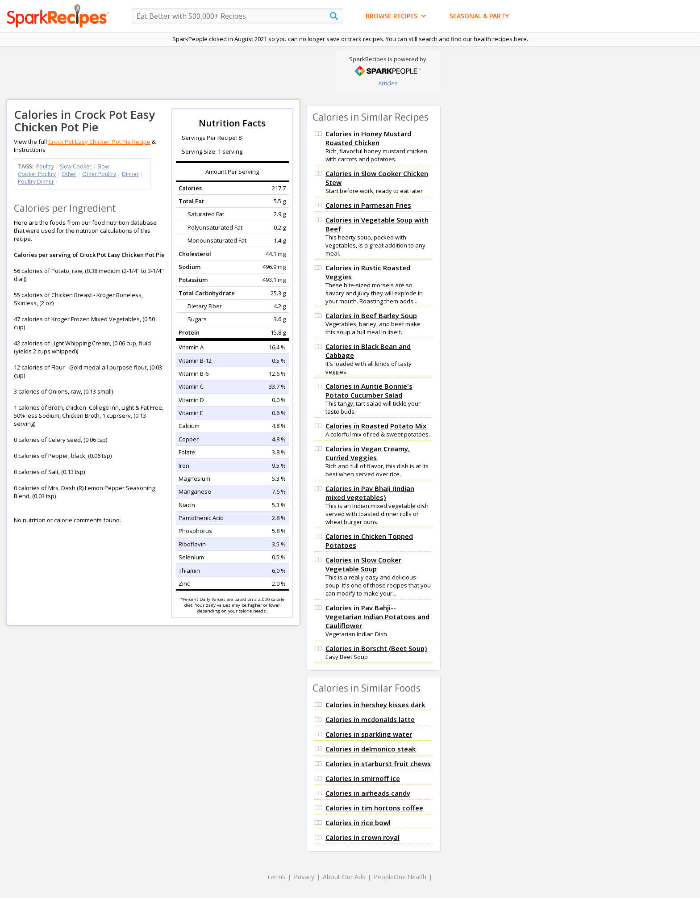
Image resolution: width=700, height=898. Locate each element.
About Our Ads (344, 877)
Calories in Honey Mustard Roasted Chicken (368, 138)
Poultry (45, 166)
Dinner (130, 174)
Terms (276, 877)
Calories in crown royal (362, 837)
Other (69, 174)
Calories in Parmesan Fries (368, 205)
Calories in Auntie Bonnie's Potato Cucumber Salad (368, 390)
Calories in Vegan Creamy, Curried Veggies (367, 453)
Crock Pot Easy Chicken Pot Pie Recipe (99, 142)
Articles (388, 83)
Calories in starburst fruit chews (378, 763)
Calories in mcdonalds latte (370, 719)
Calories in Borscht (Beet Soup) (376, 648)
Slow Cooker (76, 166)
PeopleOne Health (400, 877)
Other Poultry (99, 174)
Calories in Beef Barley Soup (371, 315)
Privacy (304, 877)
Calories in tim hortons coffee (374, 807)
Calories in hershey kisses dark (375, 704)
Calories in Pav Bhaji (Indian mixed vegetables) (369, 493)
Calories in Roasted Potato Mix (375, 425)
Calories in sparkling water (368, 734)
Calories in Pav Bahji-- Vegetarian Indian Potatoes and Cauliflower (377, 616)
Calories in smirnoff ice (362, 778)
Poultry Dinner (36, 181)
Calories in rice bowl (358, 822)
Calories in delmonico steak (370, 748)
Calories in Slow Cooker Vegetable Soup (363, 564)
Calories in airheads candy (367, 793)
